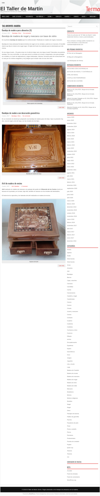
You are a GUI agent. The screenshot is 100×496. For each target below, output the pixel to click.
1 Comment (24, 186)
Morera (69, 395)
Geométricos (71, 351)
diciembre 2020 (71, 185)
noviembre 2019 (72, 210)
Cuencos (76, 16)
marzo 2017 (70, 231)
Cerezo (69, 302)
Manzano (70, 389)
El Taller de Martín (21, 8)
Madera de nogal (72, 379)
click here (68, 493)
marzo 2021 (70, 179)
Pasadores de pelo (72, 423)
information (62, 493)
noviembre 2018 (72, 216)
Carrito (69, 290)
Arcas (68, 265)
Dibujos (69, 336)
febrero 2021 (71, 182)
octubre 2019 (71, 213)
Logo (68, 367)
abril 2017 (70, 228)
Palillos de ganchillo (73, 416)
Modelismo (94, 15)
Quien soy (35, 21)
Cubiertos (70, 324)
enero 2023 (70, 148)
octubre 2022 (71, 154)
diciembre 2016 (71, 241)
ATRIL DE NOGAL (72, 75)
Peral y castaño (71, 429)
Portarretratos (25, 20)
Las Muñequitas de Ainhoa (75, 60)
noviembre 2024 (72, 126)
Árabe (69, 256)
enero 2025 (70, 120)
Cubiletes (70, 327)
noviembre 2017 (72, 225)
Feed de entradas (72, 474)
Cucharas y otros (72, 330)
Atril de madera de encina (12, 183)
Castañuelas (41, 15)
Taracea (69, 451)
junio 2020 (70, 194)
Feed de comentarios (73, 477)
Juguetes (70, 361)
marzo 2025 (70, 117)
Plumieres (70, 435)
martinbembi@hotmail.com (75, 44)
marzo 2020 (70, 201)
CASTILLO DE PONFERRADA (76, 78)
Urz (68, 457)
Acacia (69, 249)
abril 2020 (70, 197)
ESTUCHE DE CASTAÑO (75, 81)
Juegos (85, 15)
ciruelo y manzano (72, 311)
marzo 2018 (70, 219)
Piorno (69, 432)
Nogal (69, 404)
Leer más (61, 107)
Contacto (58, 16)
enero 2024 (70, 139)
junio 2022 (70, 157)
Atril (13, 186)
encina (69, 339)
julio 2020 (70, 191)
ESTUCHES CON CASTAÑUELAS (77, 68)
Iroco (68, 355)
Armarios (69, 268)
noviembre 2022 (72, 151)
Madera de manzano (73, 376)
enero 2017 (70, 238)
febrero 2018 (71, 222)
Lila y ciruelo (71, 364)
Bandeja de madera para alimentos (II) (17, 30)
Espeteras (70, 345)
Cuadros (68, 15)
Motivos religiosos (72, 398)
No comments (27, 33)
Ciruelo (69, 308)
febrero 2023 (71, 145)
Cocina (51, 15)
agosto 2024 (71, 129)
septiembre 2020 (72, 188)
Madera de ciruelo (72, 373)
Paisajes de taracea (73, 413)
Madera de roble (72, 386)
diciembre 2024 (71, 123)
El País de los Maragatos (74, 53)
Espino (69, 348)
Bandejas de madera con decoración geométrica (21, 113)
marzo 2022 (70, 163)
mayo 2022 (70, 160)
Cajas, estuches (18, 15)
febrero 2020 (71, 204)
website (75, 493)
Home (3, 3)
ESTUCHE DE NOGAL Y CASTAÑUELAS (79, 71)
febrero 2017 (71, 235)
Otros (14, 20)
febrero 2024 (71, 136)
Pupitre (69, 444)
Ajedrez (69, 252)
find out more (50, 493)
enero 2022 (70, 166)
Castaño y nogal (72, 296)
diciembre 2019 (71, 207)
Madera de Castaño (73, 370)
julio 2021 (70, 176)
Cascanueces (29, 16)
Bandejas (14, 33)
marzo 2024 (70, 132)
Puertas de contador (73, 441)
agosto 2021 (71, 173)
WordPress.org (71, 480)
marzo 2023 (70, 142)
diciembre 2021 (71, 170)
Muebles (5, 20)
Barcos (69, 277)
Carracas (70, 283)
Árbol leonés (5, 16)
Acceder (69, 471)
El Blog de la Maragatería (74, 57)
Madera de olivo (72, 382)
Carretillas (70, 286)
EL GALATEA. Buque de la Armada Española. (80, 90)
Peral (68, 426)
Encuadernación (72, 342)
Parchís (69, 420)
